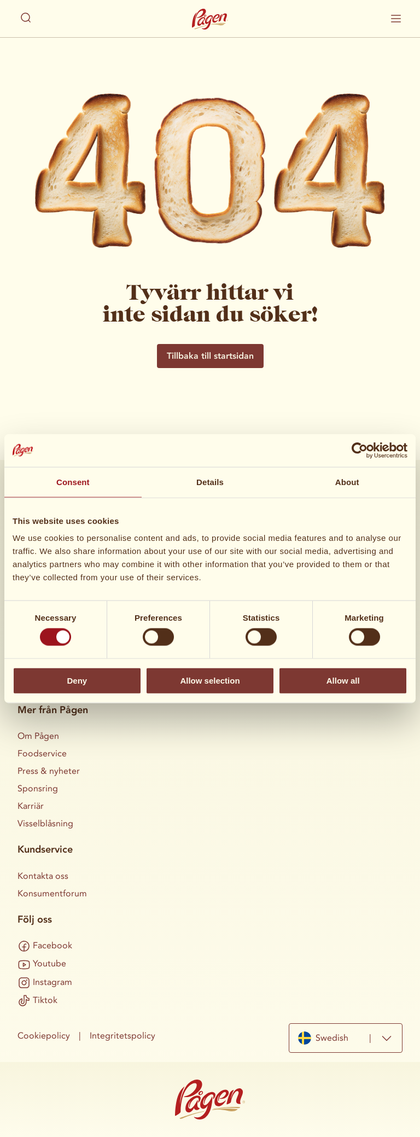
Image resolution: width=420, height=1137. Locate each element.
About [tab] (347, 481)
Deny (77, 680)
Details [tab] (210, 481)
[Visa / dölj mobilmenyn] (395, 18)
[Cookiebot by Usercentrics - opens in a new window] (359, 450)
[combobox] (345, 1038)
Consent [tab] (73, 481)
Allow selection (210, 680)
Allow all (343, 680)
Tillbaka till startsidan (210, 356)
